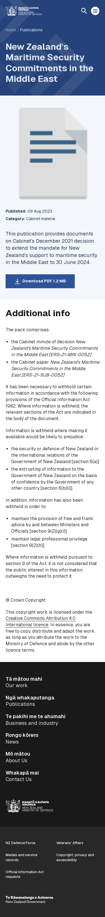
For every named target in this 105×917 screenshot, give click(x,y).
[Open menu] (95, 11)
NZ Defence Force (20, 843)
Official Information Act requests (25, 874)
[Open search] (84, 11)
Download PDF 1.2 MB (44, 281)
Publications (31, 30)
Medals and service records (21, 857)
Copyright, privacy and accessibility (75, 857)
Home (11, 30)
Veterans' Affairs (69, 843)
